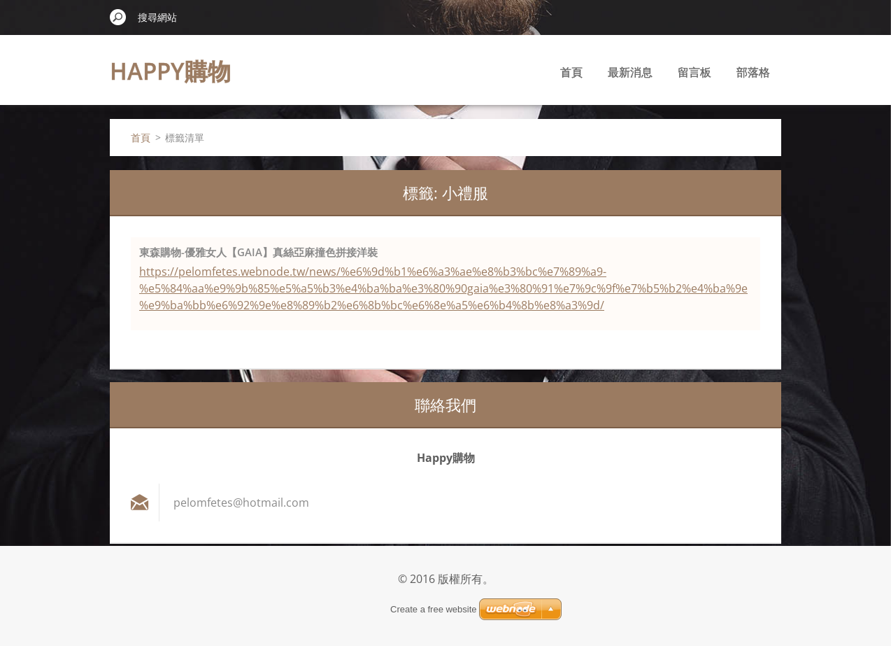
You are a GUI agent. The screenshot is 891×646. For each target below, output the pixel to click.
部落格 (753, 72)
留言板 (694, 72)
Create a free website (433, 609)
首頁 (571, 72)
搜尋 (118, 16)
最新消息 (630, 72)
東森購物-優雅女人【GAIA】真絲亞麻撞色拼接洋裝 (258, 252)
